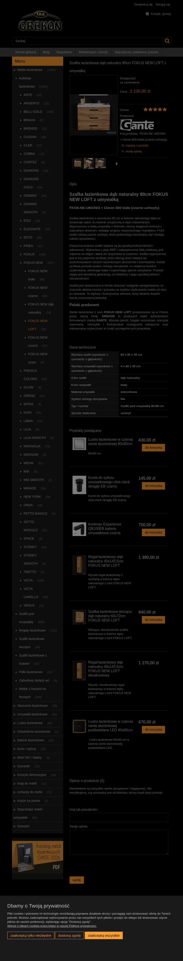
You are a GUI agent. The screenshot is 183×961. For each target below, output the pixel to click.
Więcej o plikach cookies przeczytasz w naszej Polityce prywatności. (52, 926)
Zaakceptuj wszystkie (104, 935)
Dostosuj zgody (69, 935)
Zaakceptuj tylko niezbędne (30, 935)
